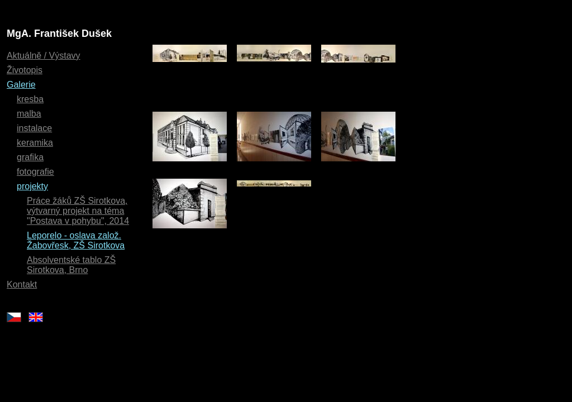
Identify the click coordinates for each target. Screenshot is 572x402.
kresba (30, 99)
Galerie (21, 84)
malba (29, 113)
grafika (30, 157)
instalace (34, 128)
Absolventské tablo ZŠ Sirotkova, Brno (71, 265)
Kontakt (22, 284)
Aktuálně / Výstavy (43, 55)
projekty (32, 186)
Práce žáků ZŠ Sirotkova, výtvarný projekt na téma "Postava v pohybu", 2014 (78, 211)
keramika (35, 142)
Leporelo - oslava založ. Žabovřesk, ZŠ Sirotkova (76, 240)
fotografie (35, 171)
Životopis (24, 70)
